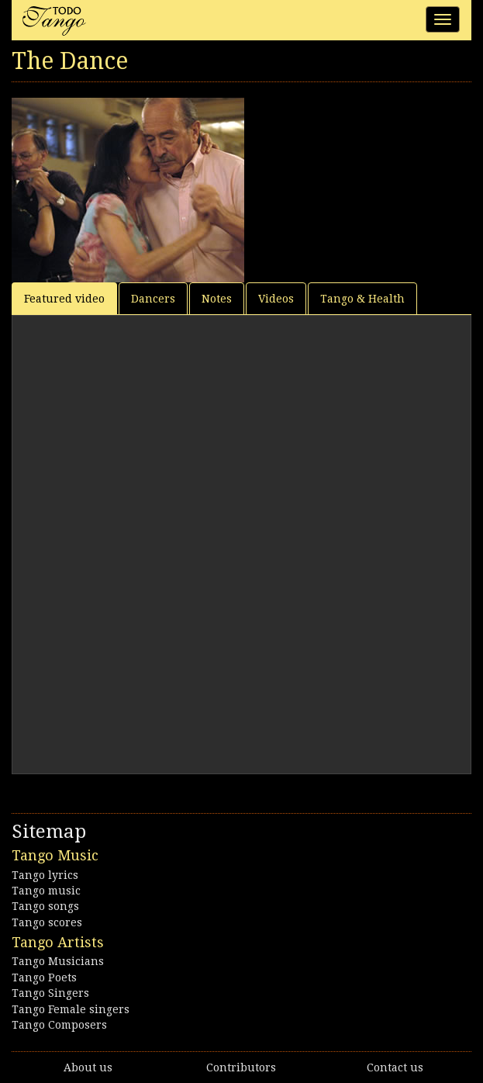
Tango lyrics (45, 875)
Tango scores (47, 922)
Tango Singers (50, 993)
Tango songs (45, 906)
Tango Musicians (58, 961)
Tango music (46, 890)
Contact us (395, 1067)
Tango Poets (44, 977)
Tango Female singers (70, 1009)
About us (88, 1067)
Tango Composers (59, 1025)
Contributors (241, 1067)
